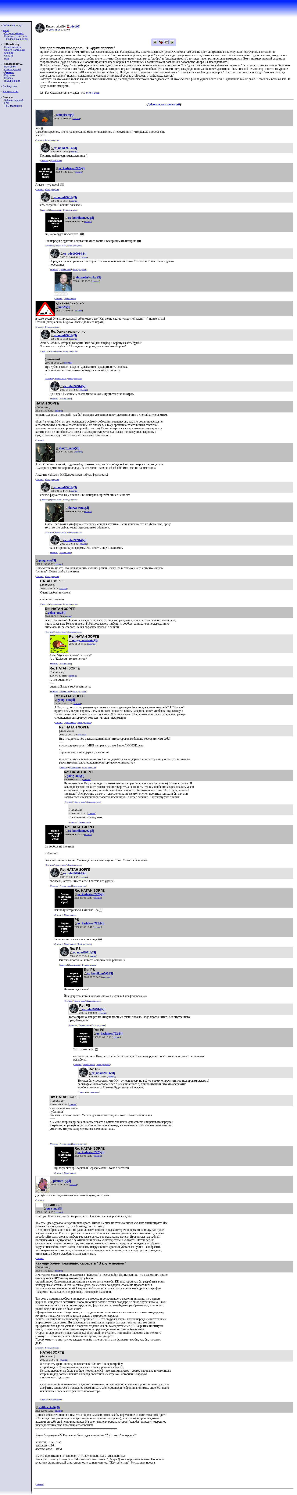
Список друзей (12, 69)
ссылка (76, 118)
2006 (51, 29)
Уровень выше (56, 160)
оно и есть (92, 92)
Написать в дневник (15, 36)
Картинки (9, 75)
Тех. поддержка (13, 105)
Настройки (10, 66)
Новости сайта (12, 47)
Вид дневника (12, 80)
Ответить (39, 140)
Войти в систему (12, 25)
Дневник (9, 72)
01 (56, 29)
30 (59, 29)
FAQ (6, 103)
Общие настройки (14, 50)
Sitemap (8, 52)
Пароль (8, 78)
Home (6, 30)
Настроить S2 (10, 91)
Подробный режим (16, 39)
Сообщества (10, 86)
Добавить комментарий (163, 104)
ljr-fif (6, 58)
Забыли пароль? (13, 100)
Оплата (8, 55)
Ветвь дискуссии (52, 140)
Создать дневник (13, 33)
